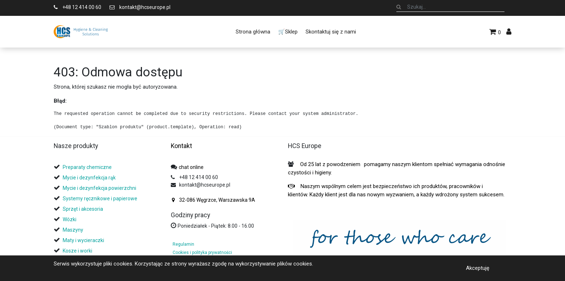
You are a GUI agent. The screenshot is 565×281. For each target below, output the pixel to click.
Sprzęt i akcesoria (83, 209)
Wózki (69, 219)
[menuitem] (252, 32)
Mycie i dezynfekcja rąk (89, 177)
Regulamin (183, 244)
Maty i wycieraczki (83, 240)
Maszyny (73, 230)
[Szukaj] (398, 7)
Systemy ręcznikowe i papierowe (100, 198)
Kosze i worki (77, 251)
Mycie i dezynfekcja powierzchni (99, 188)
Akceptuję (477, 268)
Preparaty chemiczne (88, 167)
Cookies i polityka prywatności (202, 252)
